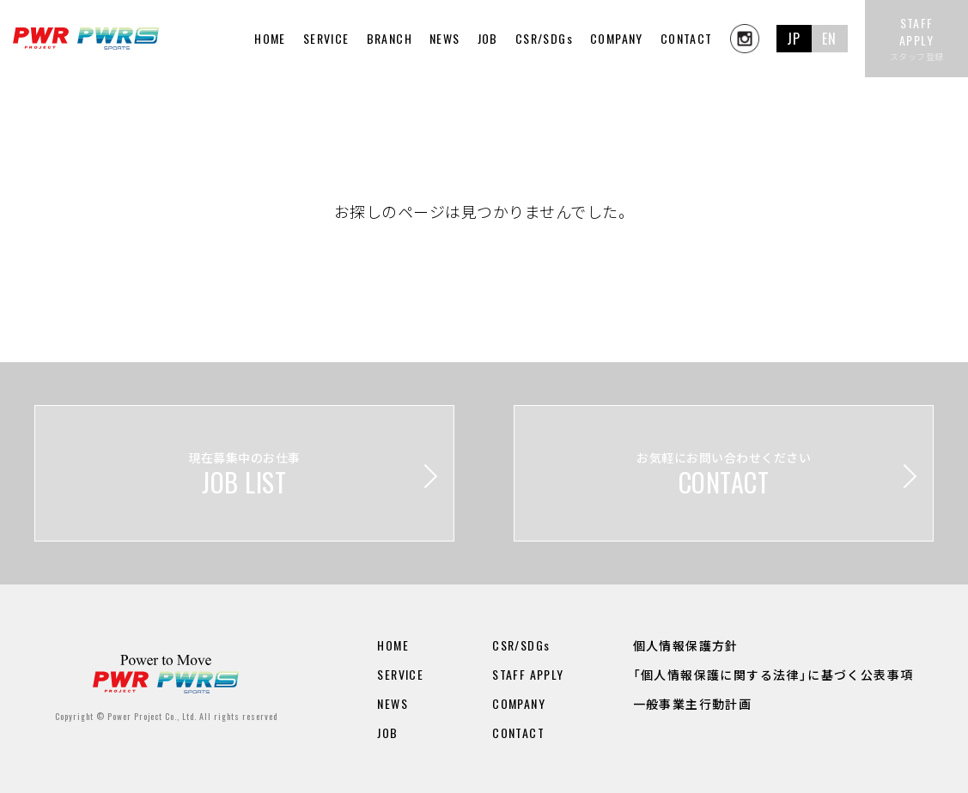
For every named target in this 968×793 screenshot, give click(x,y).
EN (829, 38)
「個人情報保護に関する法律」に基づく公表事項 (773, 674)
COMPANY (616, 38)
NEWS (444, 38)
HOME (270, 38)
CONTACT (687, 38)
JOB (488, 38)
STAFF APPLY (527, 674)
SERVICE (400, 674)
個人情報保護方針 (686, 645)
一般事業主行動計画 (692, 703)
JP (794, 38)
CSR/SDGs (544, 38)
